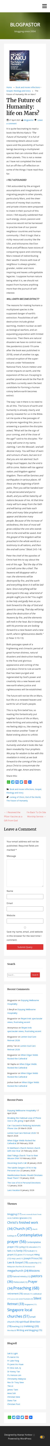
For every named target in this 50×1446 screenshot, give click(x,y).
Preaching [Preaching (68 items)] (26, 1288)
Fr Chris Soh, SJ (14, 1368)
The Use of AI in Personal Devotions (24, 1182)
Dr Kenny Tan (13, 1371)
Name (10, 890)
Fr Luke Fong (13, 1360)
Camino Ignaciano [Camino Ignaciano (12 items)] (22, 1218)
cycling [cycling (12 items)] (23, 1247)
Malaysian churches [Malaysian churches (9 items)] (16, 1266)
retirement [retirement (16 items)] (15, 1293)
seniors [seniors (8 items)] (14, 1299)
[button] (44, 6)
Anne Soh (11, 1393)
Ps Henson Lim (14, 1375)
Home (9, 87)
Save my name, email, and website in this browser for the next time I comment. (25, 935)
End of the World (32, 797)
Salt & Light (12, 1353)
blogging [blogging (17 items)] (14, 1214)
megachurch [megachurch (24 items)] (17, 1270)
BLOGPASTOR (25, 24)
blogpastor (29, 120)
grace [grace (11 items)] (21, 1254)
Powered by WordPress (19, 1438)
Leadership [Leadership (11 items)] (34, 1262)
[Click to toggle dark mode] (42, 1436)
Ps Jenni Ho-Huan (15, 1364)
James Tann (12, 1389)
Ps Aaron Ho (13, 1357)
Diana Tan (11, 1400)
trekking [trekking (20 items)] (31, 1326)
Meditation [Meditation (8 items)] (30, 1267)
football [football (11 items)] (32, 1251)
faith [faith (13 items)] (11, 1250)
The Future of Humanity (17, 800)
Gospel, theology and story (18, 91)
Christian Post (13, 1404)
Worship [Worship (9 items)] (11, 1330)
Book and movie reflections (28, 87)
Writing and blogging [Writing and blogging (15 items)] (29, 1330)
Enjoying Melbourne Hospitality (21, 1110)
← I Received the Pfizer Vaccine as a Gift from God (13, 816)
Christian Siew (13, 1396)
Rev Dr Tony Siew (15, 1382)
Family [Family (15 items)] (21, 1250)
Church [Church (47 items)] (22, 1228)
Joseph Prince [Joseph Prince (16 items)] (33, 1258)
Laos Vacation (13, 1190)
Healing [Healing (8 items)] (29, 1255)
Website (11, 915)
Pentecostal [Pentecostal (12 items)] (20, 1282)
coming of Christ (17, 797)
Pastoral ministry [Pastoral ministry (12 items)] (21, 1276)
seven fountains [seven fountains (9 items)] (26, 1299)
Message (11, 855)
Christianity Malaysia (16, 1378)
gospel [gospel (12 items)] (12, 1254)
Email (10, 903)
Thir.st (10, 1386)
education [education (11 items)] (35, 1247)
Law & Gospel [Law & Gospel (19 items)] (17, 1262)
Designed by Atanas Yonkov (18, 1434)
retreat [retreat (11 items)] (28, 1294)
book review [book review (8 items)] (27, 1214)
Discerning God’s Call (16, 1163)
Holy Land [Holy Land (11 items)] (17, 1258)
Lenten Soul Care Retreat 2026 (21, 1133)
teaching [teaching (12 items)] (17, 1326)
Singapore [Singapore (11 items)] (30, 1304)
